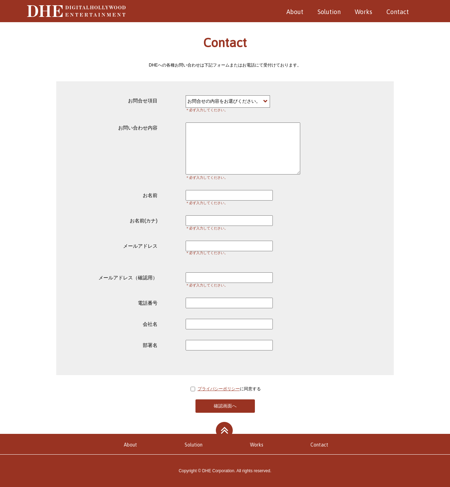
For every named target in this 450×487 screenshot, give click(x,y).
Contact (397, 11)
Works (363, 11)
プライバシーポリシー (219, 388)
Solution (329, 11)
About (295, 11)
